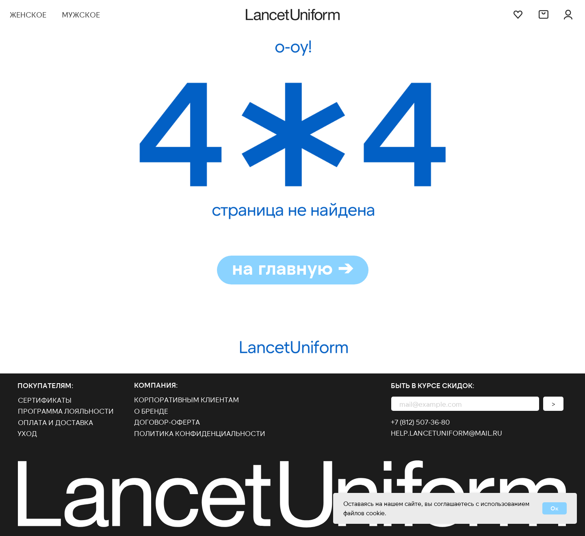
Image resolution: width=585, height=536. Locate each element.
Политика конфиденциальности (199, 433)
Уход (27, 433)
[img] (568, 15)
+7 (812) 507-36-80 (420, 422)
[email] (465, 404)
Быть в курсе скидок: (432, 385)
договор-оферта (167, 422)
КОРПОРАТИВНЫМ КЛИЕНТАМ (186, 399)
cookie (375, 512)
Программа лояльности (66, 411)
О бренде (151, 411)
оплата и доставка (55, 422)
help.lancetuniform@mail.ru (446, 433)
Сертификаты (45, 400)
